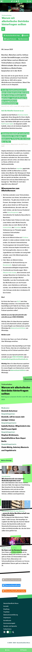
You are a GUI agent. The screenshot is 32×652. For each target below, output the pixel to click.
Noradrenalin (7, 265)
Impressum (7, 617)
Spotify (25, 35)
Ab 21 (18, 301)
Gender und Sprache (10, 626)
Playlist (24, 650)
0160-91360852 (17, 357)
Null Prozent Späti (7, 124)
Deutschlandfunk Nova (10, 603)
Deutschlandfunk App (11, 35)
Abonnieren (23, 39)
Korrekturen (7, 620)
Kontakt (6, 606)
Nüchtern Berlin (23, 115)
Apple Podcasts (10, 39)
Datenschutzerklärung (10, 614)
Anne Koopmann (13, 212)
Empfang (6, 609)
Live (8, 650)
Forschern (18, 227)
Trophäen (6, 612)
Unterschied (7, 227)
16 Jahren (25, 237)
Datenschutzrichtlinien (18, 328)
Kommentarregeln (9, 623)
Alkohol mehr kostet (9, 272)
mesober (19, 168)
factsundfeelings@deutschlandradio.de (14, 359)
